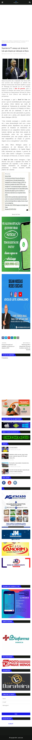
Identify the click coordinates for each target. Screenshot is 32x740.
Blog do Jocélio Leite (7, 53)
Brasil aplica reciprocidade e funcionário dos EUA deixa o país (19, 464)
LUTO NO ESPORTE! (13, 448)
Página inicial (5, 41)
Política (11, 41)
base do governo (20, 88)
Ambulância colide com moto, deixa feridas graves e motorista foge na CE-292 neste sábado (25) (18, 456)
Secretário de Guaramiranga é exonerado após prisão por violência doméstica (19, 470)
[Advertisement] (16, 22)
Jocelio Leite (20, 737)
